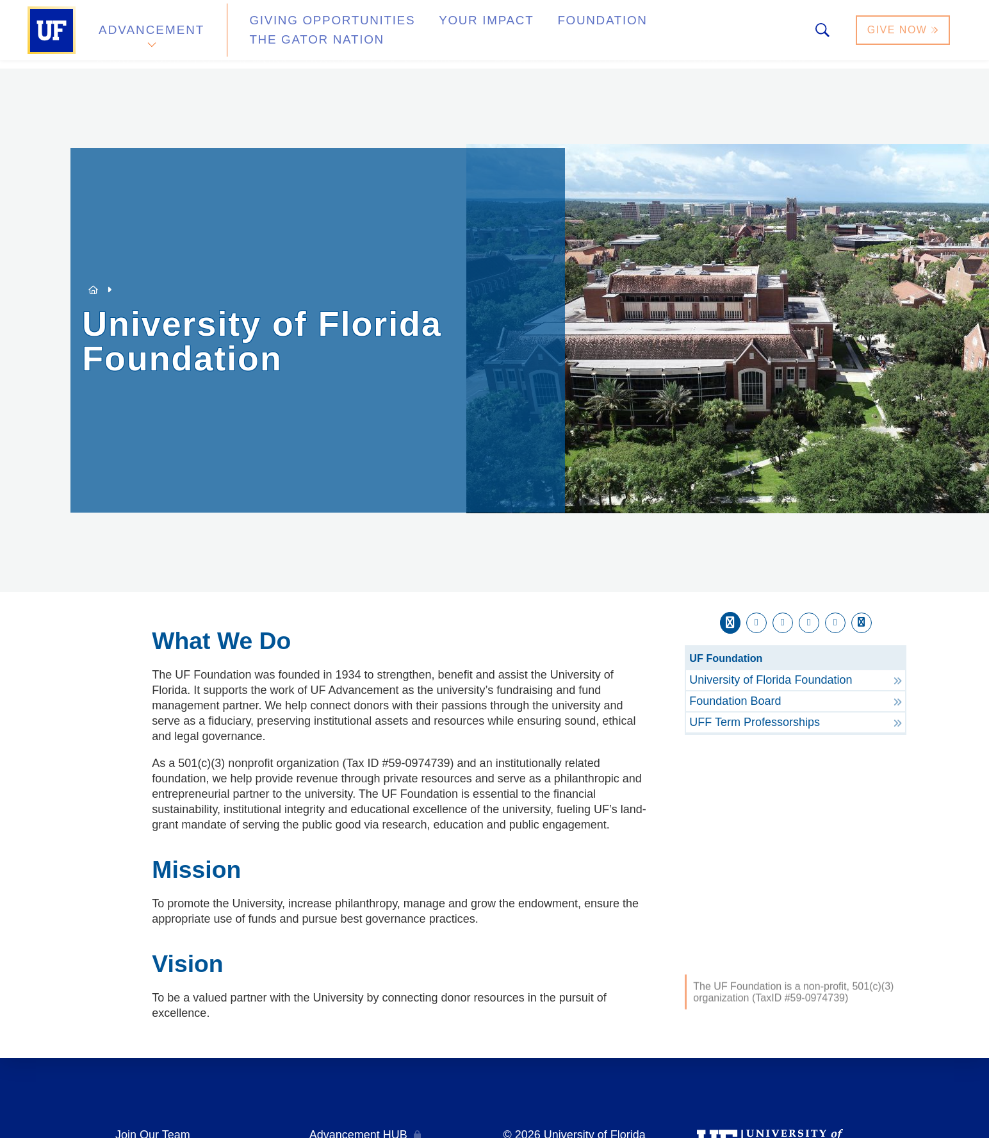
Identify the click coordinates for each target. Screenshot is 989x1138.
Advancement (151, 34)
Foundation (549, 34)
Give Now (904, 34)
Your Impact (447, 34)
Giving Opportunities (312, 34)
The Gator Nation (669, 34)
